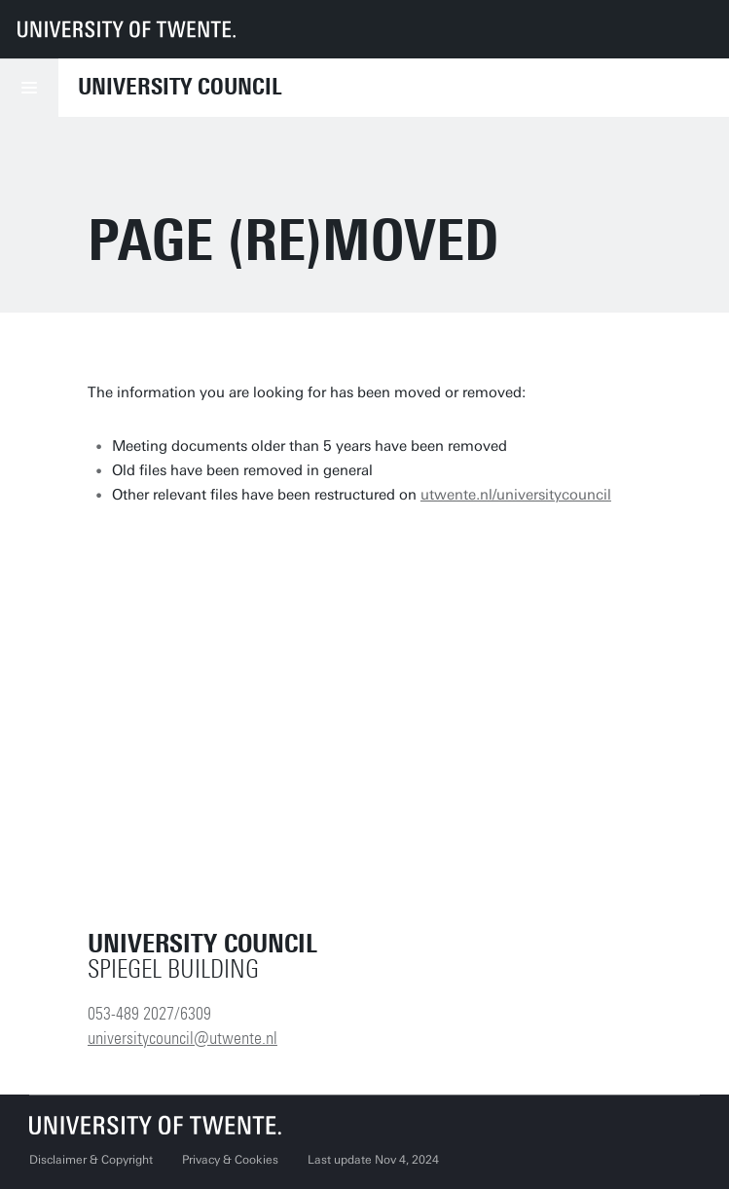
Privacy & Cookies (230, 1160)
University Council (180, 86)
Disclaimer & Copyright (91, 1160)
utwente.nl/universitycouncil (515, 494)
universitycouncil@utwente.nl (182, 1038)
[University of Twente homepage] (126, 29)
